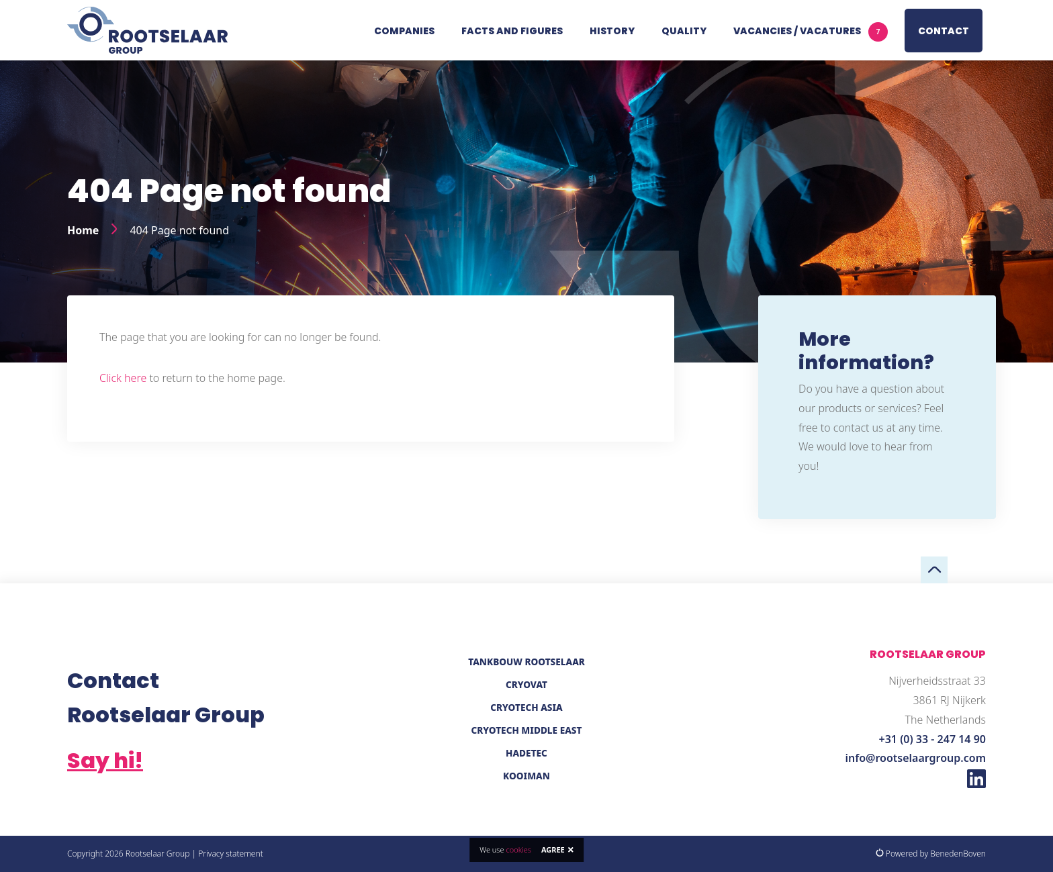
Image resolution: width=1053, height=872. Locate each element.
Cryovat (526, 684)
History (612, 31)
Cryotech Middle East (526, 730)
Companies (404, 31)
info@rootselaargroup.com (915, 757)
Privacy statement (230, 853)
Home (83, 230)
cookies (518, 849)
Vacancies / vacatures (810, 32)
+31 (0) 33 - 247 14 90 (932, 739)
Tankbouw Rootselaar (526, 661)
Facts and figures (512, 31)
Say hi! (105, 760)
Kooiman (526, 775)
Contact (943, 31)
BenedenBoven (958, 853)
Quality (683, 31)
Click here (122, 378)
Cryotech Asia (526, 707)
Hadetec (526, 752)
